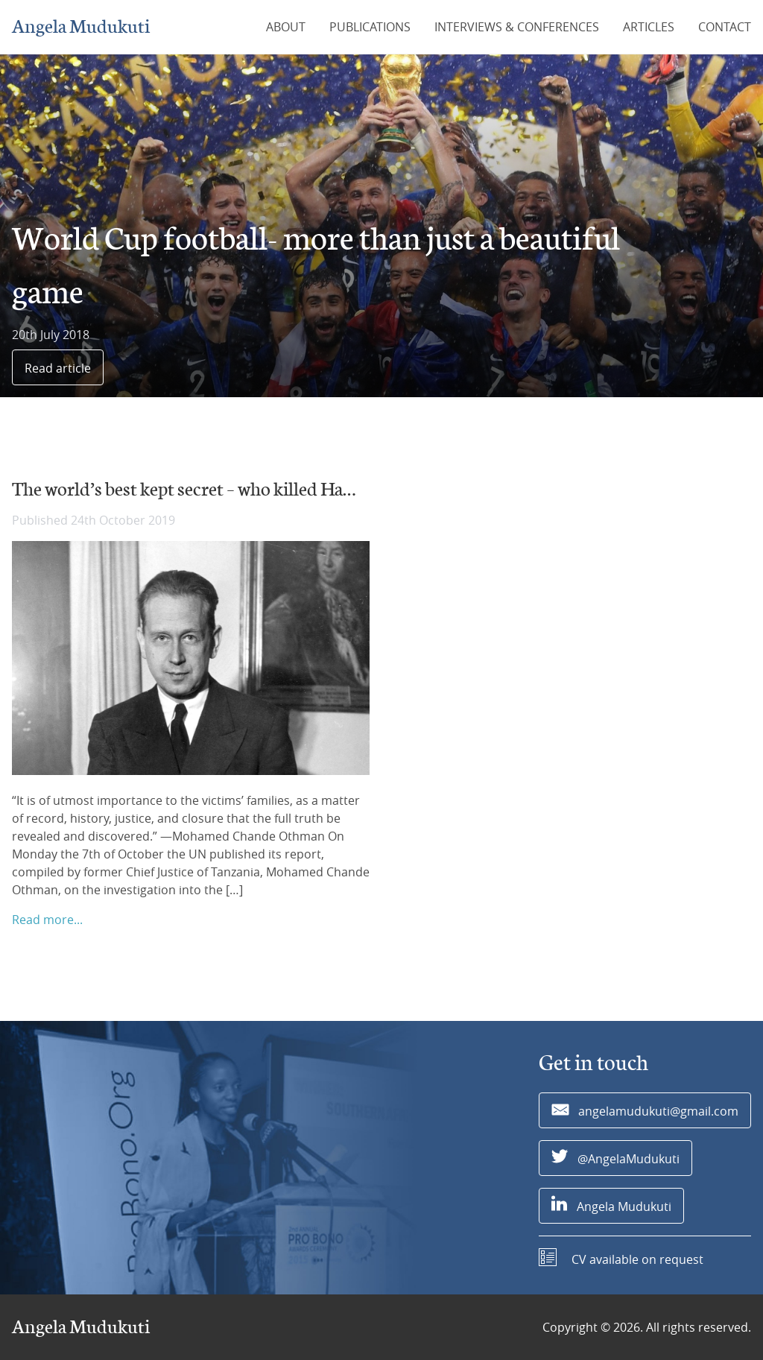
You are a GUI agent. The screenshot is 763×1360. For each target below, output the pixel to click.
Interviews (516, 27)
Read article (58, 368)
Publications (370, 27)
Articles (648, 27)
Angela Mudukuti (81, 27)
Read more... (47, 919)
